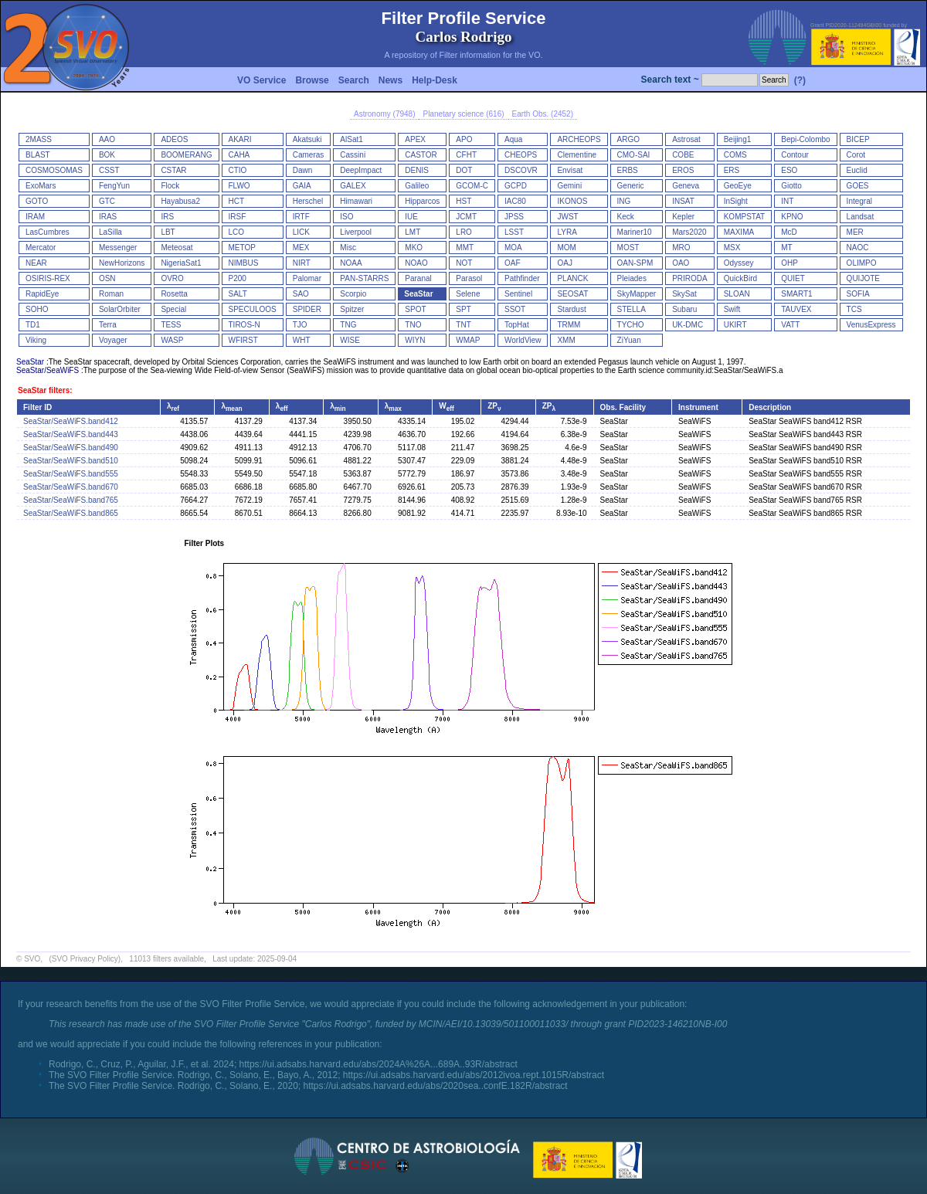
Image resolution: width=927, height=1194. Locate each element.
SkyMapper (637, 294)
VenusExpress (871, 325)
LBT (168, 232)
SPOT (415, 309)
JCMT (466, 216)
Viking (35, 340)
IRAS (108, 216)
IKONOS (572, 201)
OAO (680, 263)
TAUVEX (796, 309)
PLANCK (572, 278)
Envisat (569, 170)
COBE (683, 155)
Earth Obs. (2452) (542, 114)
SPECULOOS (253, 309)
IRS (167, 216)
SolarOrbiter (120, 309)
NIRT (302, 263)
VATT (790, 325)
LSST (514, 232)
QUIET (793, 278)
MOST (628, 247)
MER (855, 232)
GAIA (302, 185)
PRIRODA (690, 278)
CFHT (466, 155)
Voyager (113, 340)
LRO (464, 232)
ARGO (628, 139)
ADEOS (174, 139)
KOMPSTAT (745, 216)
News (390, 80)
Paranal (418, 278)
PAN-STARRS (364, 278)
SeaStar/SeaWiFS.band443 (70, 434)
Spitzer (352, 309)
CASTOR (421, 155)
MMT (465, 247)
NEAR (36, 263)
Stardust (571, 309)
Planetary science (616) (463, 114)
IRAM (35, 216)
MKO (414, 247)
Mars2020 (689, 232)
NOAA (351, 263)
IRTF (301, 216)
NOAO (416, 263)
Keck (625, 216)
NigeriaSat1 (181, 263)
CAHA (239, 155)
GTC (107, 201)
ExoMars (40, 185)
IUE (411, 216)
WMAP (468, 340)
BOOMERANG (186, 155)
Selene (468, 294)
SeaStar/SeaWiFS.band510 (70, 460)
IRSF (237, 216)
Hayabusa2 (180, 201)
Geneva (685, 185)
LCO (237, 232)
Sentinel (518, 294)
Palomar (307, 278)
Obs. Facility (623, 407)
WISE (350, 340)
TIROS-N (244, 325)
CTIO (238, 170)
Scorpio (353, 294)
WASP (172, 340)
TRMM (568, 325)
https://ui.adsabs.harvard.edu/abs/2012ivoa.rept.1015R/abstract (473, 1075)
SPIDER (307, 309)
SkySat (684, 294)
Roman (111, 294)
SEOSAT (572, 294)
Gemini (569, 185)
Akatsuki (307, 139)
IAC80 (515, 201)
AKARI (240, 139)
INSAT (683, 201)
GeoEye (738, 185)
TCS (854, 309)
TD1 (32, 325)
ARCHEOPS (578, 139)
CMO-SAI (633, 155)
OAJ (564, 263)
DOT (464, 170)
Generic (630, 185)
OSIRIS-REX (47, 278)
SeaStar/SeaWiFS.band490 (70, 447)
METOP (242, 247)
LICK (301, 232)
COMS (735, 155)
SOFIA (858, 294)
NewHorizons (121, 263)
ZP (494, 406)
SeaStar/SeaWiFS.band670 (70, 487)
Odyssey (739, 263)
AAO (107, 139)
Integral (859, 201)
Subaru (684, 309)
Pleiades (632, 278)
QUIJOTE (863, 278)
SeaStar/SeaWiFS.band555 (70, 474)
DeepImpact (361, 170)
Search (353, 80)
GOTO (36, 201)
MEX (301, 247)
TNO (413, 325)
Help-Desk (434, 80)
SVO (32, 959)
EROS (683, 170)
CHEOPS (520, 155)
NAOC (858, 247)
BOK (107, 155)
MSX (732, 247)
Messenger (118, 247)
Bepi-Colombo (805, 139)
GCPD (515, 185)
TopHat (516, 325)
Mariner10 (634, 232)
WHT (302, 340)
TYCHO (630, 325)
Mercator (40, 247)
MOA (513, 247)
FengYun (114, 185)
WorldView (522, 340)
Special (173, 309)
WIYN (415, 340)
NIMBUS (244, 263)
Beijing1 (738, 139)
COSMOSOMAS (54, 170)
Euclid (857, 170)
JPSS (514, 216)
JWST (567, 216)
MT (786, 247)
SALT (238, 294)
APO (464, 139)
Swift (732, 309)
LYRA (566, 232)
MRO (681, 247)
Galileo (417, 185)
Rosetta (174, 294)
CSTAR (173, 170)
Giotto (791, 185)
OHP (789, 263)
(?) (800, 80)
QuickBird (740, 278)
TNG (348, 325)
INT (787, 201)
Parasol (469, 278)
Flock (170, 185)
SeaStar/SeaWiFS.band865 (70, 513)
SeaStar (418, 294)
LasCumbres (47, 232)
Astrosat (686, 139)
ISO (346, 216)
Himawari (356, 201)
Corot (856, 155)
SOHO (36, 309)
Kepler (683, 216)
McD (789, 232)
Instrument (698, 407)
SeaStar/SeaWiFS (47, 370)
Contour (795, 155)
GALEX (352, 185)
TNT (463, 325)
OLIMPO (862, 263)
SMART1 (796, 294)
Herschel (308, 201)
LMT (412, 232)
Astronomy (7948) (384, 114)
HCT (237, 201)
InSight (736, 201)
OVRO (172, 278)
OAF (512, 263)
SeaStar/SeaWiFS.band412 (70, 421)
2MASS (38, 139)
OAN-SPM (635, 263)
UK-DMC (687, 325)
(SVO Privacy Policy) (85, 959)
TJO (300, 325)
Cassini (352, 155)
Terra (108, 325)
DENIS (417, 170)
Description (770, 407)
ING (624, 201)
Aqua (513, 139)
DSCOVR (521, 170)
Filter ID (37, 407)
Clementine (576, 155)
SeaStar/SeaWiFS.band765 (70, 500)
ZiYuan (629, 340)
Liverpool (356, 232)
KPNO (792, 216)
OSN (107, 278)
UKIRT (735, 325)
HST (463, 201)
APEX (415, 139)
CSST (109, 170)
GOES (858, 185)
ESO (789, 170)
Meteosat (176, 247)
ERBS (627, 170)
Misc (348, 247)
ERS (732, 170)
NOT (464, 263)
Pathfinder (522, 278)
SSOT (514, 309)
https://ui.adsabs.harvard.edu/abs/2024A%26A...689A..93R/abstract (378, 1064)
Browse (311, 80)
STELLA (631, 309)
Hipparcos (422, 201)
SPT (463, 309)
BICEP (858, 139)
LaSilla (110, 232)
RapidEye (42, 294)
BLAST (37, 155)
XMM (566, 340)
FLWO (239, 185)
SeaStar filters (44, 390)
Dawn (303, 170)
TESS (171, 325)
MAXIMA (739, 232)
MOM (566, 247)
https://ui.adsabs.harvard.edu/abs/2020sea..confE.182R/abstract (435, 1085)
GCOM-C (472, 185)
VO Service (261, 80)
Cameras (308, 155)
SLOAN (737, 294)
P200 (237, 278)
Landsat (860, 216)
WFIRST (243, 340)
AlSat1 (351, 139)
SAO (301, 294)
